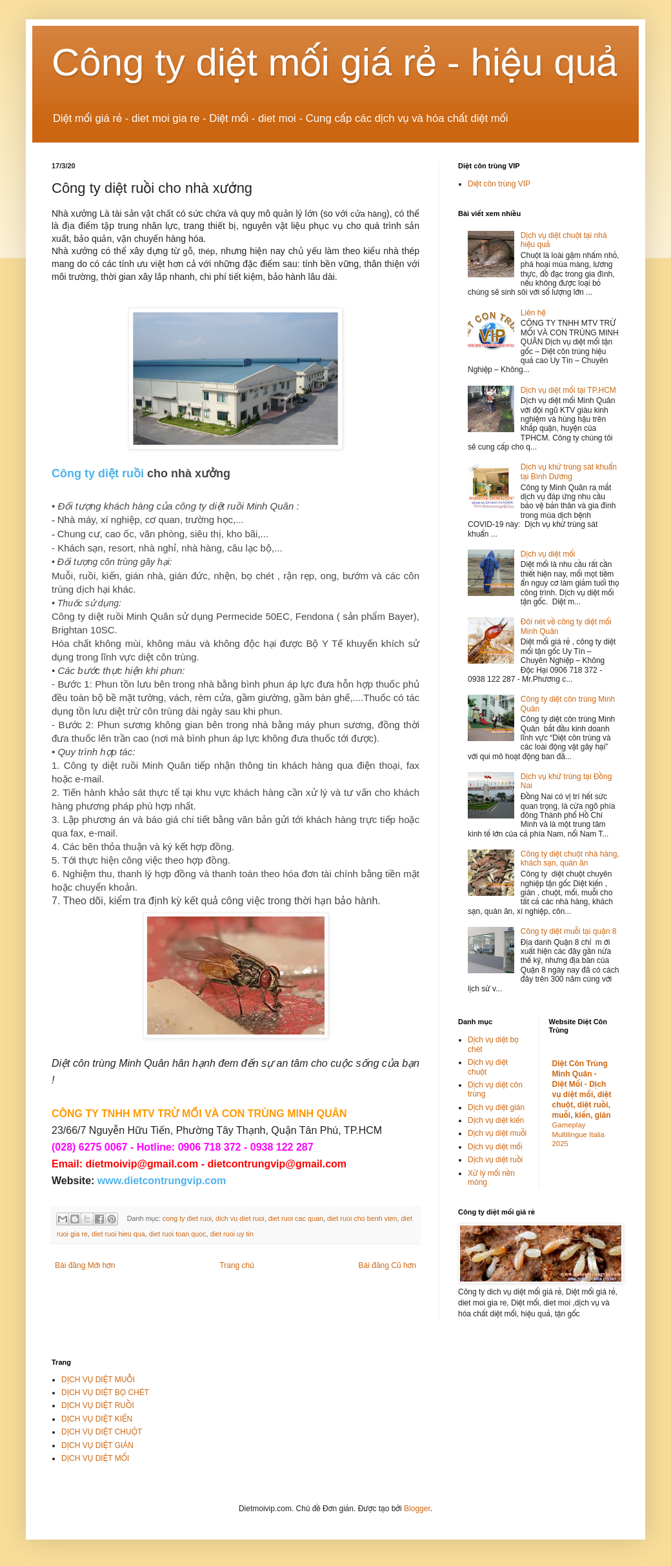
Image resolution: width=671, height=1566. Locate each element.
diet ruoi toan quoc (177, 1234)
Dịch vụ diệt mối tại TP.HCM (568, 390)
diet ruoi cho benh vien (362, 1218)
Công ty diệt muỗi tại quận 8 (569, 931)
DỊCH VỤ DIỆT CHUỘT (101, 1431)
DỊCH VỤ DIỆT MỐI (95, 1458)
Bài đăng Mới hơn (85, 1265)
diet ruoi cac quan (295, 1218)
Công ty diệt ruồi (98, 473)
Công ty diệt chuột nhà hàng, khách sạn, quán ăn (570, 858)
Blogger (417, 1508)
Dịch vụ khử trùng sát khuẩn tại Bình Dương (569, 471)
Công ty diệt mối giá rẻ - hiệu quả (335, 62)
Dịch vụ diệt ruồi (495, 1159)
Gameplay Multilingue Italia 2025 (578, 1134)
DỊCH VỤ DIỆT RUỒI (97, 1405)
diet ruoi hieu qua (118, 1234)
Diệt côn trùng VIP (499, 183)
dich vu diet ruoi (240, 1218)
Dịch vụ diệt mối (548, 554)
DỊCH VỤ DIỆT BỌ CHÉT (105, 1392)
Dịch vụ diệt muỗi (497, 1133)
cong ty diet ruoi (187, 1218)
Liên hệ (533, 312)
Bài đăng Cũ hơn (387, 1265)
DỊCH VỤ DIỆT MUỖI (98, 1379)
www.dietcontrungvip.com (161, 1180)
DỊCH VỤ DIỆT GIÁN (97, 1445)
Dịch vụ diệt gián (496, 1107)
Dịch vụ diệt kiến (496, 1120)
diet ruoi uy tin (232, 1234)
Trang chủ (236, 1265)
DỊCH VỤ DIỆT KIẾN (96, 1418)
